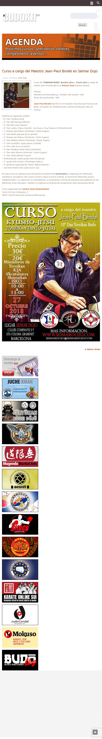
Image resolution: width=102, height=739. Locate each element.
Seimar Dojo (68, 85)
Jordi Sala (22, 78)
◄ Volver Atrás (92, 349)
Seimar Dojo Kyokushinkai (35, 189)
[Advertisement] (51, 690)
